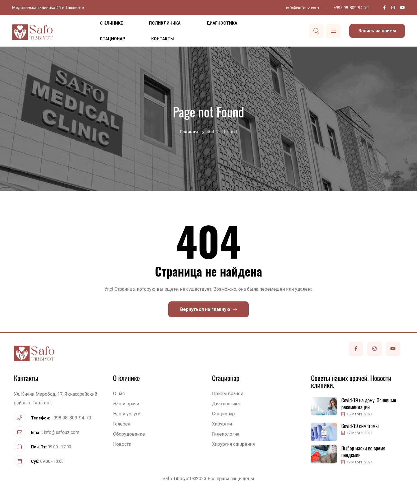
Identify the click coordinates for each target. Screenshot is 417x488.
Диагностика (221, 23)
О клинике (111, 23)
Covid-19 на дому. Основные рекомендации (368, 403)
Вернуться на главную (208, 309)
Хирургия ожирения (233, 444)
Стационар (112, 38)
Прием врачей (227, 393)
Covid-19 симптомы (360, 426)
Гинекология (225, 434)
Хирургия (222, 424)
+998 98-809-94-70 (351, 7)
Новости (122, 444)
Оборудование (129, 434)
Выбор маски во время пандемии (363, 451)
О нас (119, 393)
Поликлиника (164, 23)
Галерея (121, 424)
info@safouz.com (302, 7)
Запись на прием (377, 31)
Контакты (162, 38)
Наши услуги (127, 414)
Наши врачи (126, 403)
